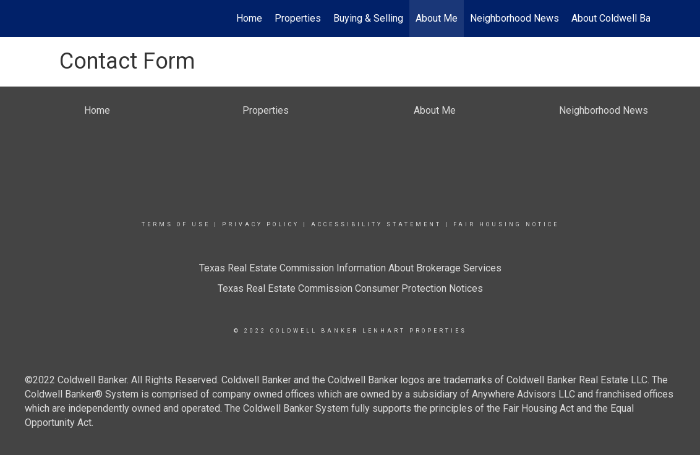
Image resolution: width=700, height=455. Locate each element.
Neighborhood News (514, 18)
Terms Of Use (176, 224)
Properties (298, 18)
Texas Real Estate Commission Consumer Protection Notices (350, 288)
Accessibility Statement (376, 224)
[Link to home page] (56, 18)
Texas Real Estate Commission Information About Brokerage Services (350, 268)
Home (249, 18)
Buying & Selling (368, 18)
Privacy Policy (260, 224)
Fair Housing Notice (506, 224)
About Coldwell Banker (620, 18)
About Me (437, 18)
